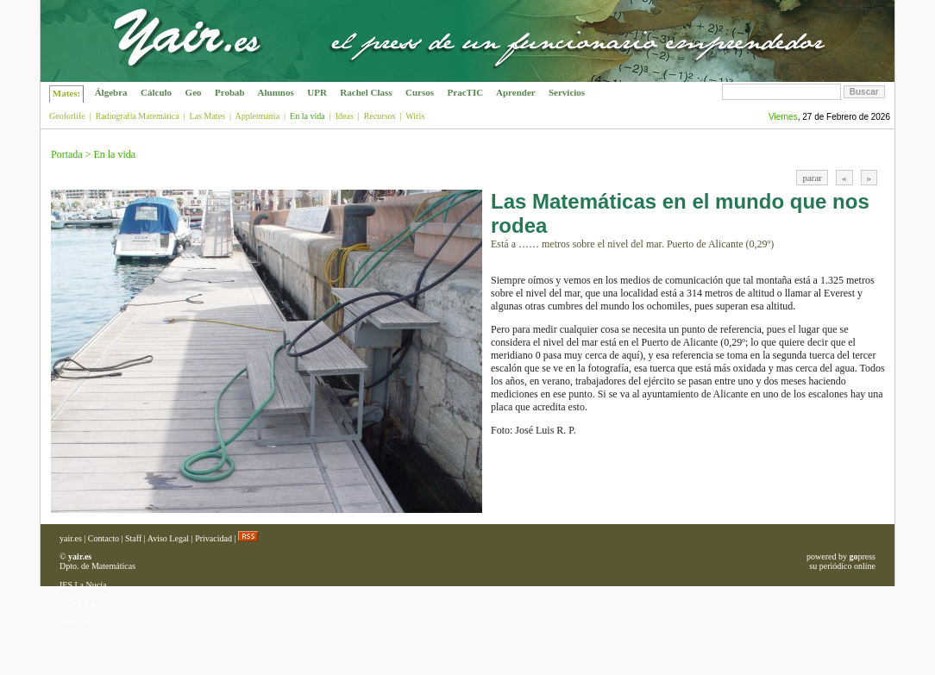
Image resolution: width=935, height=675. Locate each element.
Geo (193, 92)
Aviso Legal (168, 538)
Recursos (380, 116)
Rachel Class (366, 92)
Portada (67, 154)
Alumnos (275, 92)
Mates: (66, 93)
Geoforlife (67, 116)
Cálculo (156, 92)
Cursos (419, 92)
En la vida (114, 154)
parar (812, 177)
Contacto (103, 538)
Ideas (345, 116)
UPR (317, 92)
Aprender (515, 92)
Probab (229, 92)
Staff (133, 538)
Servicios (566, 92)
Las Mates (207, 116)
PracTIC (465, 92)
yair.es (71, 538)
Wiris (414, 116)
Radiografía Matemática (137, 116)
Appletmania (257, 116)
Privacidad (213, 538)
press (862, 556)
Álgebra (110, 92)
